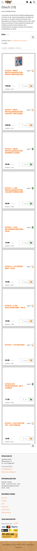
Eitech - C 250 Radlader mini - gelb (15, 306)
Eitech (18, 48)
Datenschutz (5, 509)
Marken (11, 48)
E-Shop (4, 48)
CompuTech (18, 547)
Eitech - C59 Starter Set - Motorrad (14, 424)
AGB (2, 504)
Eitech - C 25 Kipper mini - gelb (14, 267)
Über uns (4, 498)
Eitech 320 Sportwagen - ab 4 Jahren (14, 386)
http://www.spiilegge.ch (8, 472)
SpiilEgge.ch (9, 544)
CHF (26, 40)
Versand (4, 501)
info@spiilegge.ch (7, 469)
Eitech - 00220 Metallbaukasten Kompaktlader (14, 151)
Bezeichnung (20, 40)
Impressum (4, 506)
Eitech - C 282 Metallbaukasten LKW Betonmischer (14, 190)
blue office (17, 544)
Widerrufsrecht (6, 512)
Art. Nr (13, 40)
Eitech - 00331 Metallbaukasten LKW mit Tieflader (14, 112)
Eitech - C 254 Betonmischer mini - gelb (14, 229)
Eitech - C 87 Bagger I (15, 345)
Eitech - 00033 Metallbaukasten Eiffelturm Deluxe (14, 72)
